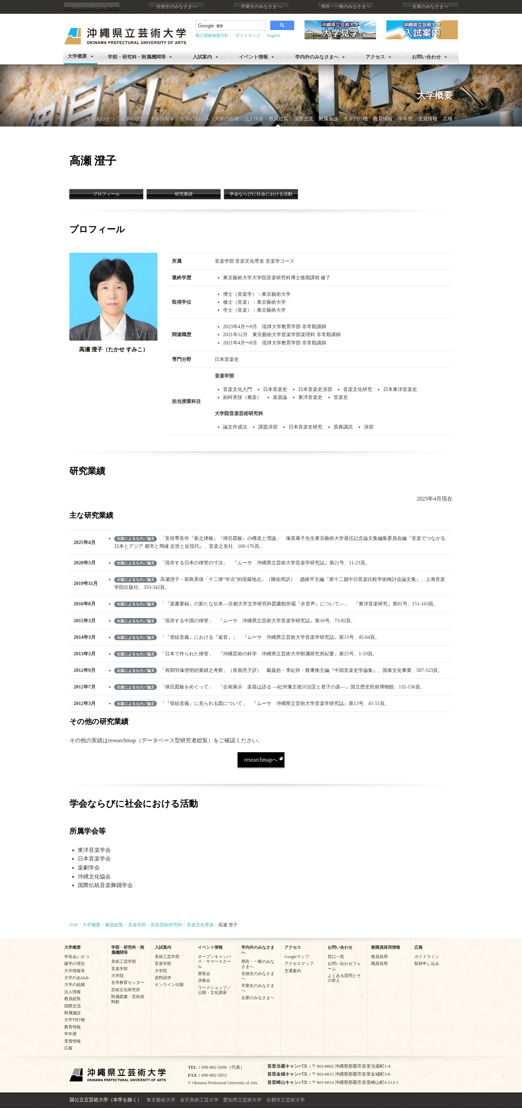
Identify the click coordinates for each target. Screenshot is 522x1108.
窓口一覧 (336, 956)
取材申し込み (426, 963)
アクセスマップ (298, 963)
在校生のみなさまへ (176, 6)
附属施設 (328, 118)
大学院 (117, 975)
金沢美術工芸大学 (199, 1099)
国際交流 (303, 118)
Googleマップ (296, 956)
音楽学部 (119, 968)
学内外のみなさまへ (317, 57)
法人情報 (253, 118)
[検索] (225, 26)
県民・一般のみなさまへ (345, 6)
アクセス (375, 57)
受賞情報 (427, 118)
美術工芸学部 (123, 961)
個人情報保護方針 (212, 35)
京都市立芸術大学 (285, 1099)
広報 (448, 118)
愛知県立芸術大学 (242, 1099)
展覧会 (204, 973)
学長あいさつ (100, 118)
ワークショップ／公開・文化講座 (214, 990)
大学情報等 (162, 118)
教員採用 (379, 956)
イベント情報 (253, 57)
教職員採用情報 (385, 947)
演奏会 (204, 980)
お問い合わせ (426, 57)
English (273, 35)
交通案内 (292, 970)
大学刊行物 (356, 118)
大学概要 (77, 56)
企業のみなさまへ (430, 6)
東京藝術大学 (160, 1099)
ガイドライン (426, 956)
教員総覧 (278, 118)
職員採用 (379, 963)
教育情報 (383, 118)
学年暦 (405, 118)
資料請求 (163, 977)
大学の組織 (226, 118)
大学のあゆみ (194, 118)
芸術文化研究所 (125, 989)
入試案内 (202, 57)
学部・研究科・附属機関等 (137, 57)
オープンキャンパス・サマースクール (214, 961)
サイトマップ (247, 35)
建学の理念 (132, 118)
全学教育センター (127, 982)
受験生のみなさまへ (92, 6)
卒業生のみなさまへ (261, 6)
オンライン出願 (169, 984)
